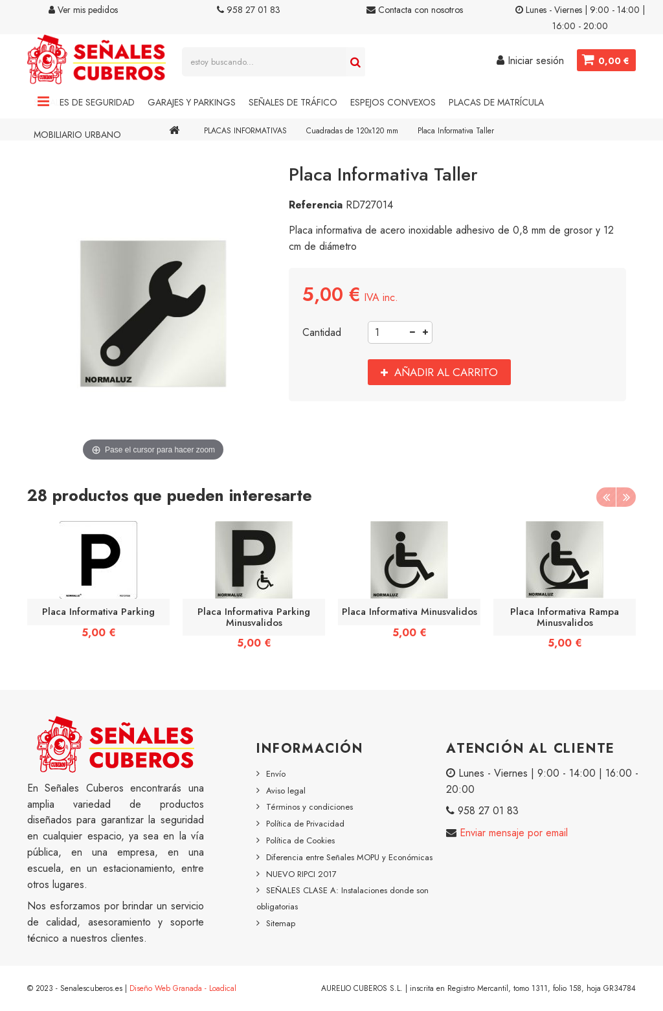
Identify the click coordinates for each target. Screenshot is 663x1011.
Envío (276, 774)
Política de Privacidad (305, 823)
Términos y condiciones (309, 807)
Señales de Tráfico (293, 102)
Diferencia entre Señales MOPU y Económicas (349, 857)
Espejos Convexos (393, 102)
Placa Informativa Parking (98, 612)
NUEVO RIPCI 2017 (301, 874)
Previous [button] (606, 497)
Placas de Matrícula (496, 102)
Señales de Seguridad (84, 102)
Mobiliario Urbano (77, 134)
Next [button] (626, 497)
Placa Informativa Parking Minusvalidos (253, 617)
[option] (98, 584)
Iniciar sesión (529, 60)
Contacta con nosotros (414, 9)
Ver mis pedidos (83, 9)
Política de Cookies (300, 840)
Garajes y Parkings (192, 102)
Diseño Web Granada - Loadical (182, 988)
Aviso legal (286, 790)
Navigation (43, 102)
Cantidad (321, 332)
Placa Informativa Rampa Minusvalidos (564, 617)
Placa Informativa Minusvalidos (409, 612)
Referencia (316, 204)
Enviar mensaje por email (512, 832)
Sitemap (280, 923)
